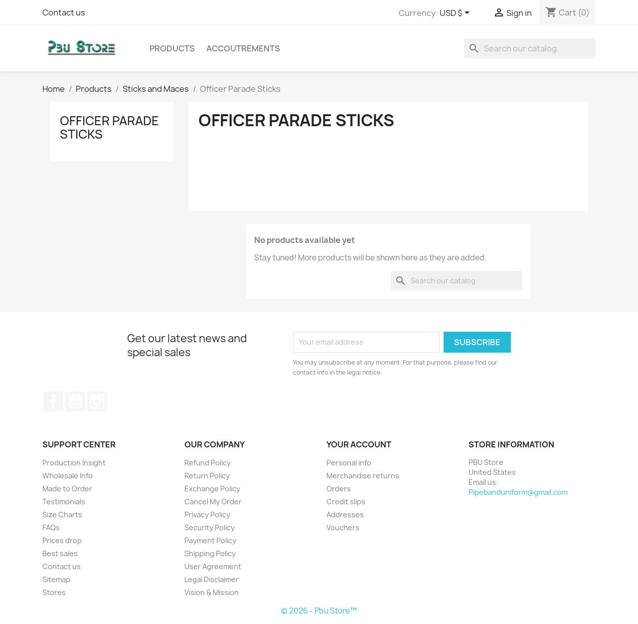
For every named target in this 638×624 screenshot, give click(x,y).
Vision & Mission (211, 592)
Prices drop (62, 540)
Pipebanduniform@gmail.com (518, 492)
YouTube (75, 402)
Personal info (348, 462)
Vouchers (342, 527)
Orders (338, 488)
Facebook (53, 402)
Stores (54, 592)
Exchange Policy (212, 488)
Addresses (345, 514)
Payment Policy (210, 540)
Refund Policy (207, 462)
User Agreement (212, 566)
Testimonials (63, 501)
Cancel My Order (213, 501)
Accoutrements (243, 48)
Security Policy (209, 527)
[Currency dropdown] (456, 13)
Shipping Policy (210, 553)
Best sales (60, 553)
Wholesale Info (67, 475)
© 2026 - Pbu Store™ (319, 611)
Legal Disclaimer (211, 579)
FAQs (51, 527)
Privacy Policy (207, 514)
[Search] (530, 48)
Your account (358, 444)
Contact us (63, 12)
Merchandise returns (362, 475)
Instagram (97, 402)
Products (172, 48)
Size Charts (62, 514)
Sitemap (56, 579)
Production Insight (74, 462)
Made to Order (67, 488)
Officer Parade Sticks (109, 127)
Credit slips (345, 501)
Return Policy (207, 475)
